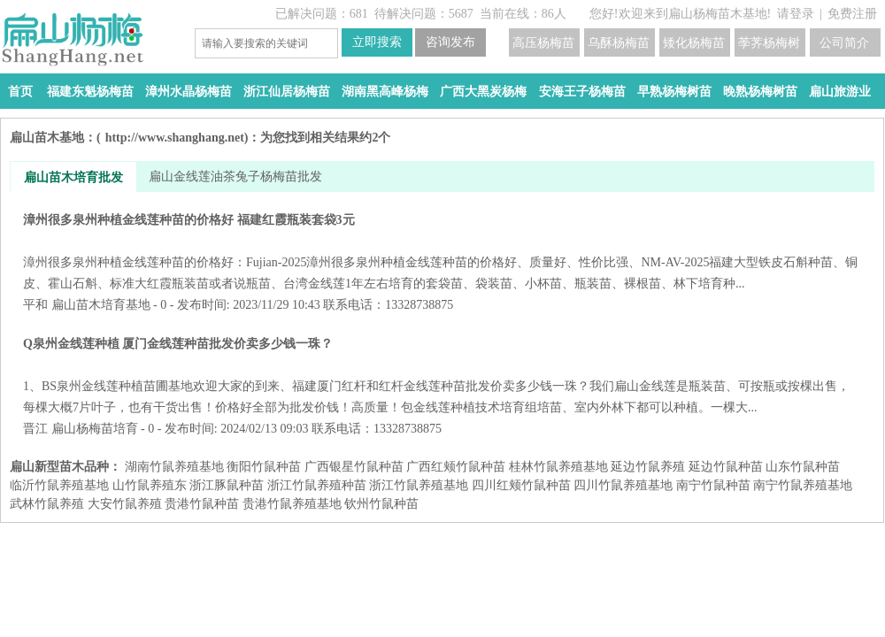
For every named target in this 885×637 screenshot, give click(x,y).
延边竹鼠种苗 (726, 466)
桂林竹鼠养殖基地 (558, 466)
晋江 (35, 428)
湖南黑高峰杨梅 (385, 91)
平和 (35, 304)
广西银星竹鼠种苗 (354, 466)
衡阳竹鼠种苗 (264, 466)
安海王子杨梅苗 (582, 91)
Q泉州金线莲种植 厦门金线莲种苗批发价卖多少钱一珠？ (442, 375)
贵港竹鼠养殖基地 (292, 503)
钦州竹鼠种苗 (381, 503)
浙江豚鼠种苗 (226, 485)
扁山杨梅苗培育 (94, 428)
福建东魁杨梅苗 (90, 91)
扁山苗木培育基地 (100, 304)
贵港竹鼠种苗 (202, 503)
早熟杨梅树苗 (674, 91)
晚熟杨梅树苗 (760, 91)
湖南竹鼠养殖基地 (174, 466)
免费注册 (852, 13)
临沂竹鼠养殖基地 (59, 485)
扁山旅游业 (840, 91)
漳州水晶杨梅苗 (188, 91)
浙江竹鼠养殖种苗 (316, 485)
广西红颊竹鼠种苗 (455, 466)
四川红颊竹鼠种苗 (521, 485)
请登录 (795, 13)
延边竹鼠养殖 (648, 466)
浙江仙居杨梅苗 (286, 91)
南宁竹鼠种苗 (713, 485)
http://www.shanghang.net (174, 137)
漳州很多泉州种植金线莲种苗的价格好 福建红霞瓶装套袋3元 (442, 251)
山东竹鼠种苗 (803, 466)
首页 (20, 91)
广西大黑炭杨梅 (483, 91)
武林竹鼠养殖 (47, 503)
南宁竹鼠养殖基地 (802, 485)
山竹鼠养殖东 (149, 485)
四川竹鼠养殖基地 (623, 485)
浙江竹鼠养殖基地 (418, 485)
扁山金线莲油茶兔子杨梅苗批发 (235, 176)
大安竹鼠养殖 (125, 503)
